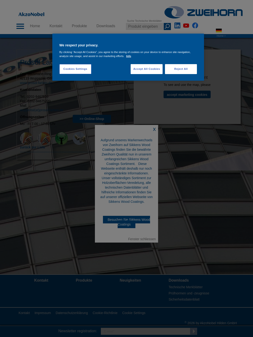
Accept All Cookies (146, 68)
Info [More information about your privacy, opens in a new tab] (128, 56)
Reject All (181, 68)
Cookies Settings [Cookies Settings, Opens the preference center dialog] (75, 68)
